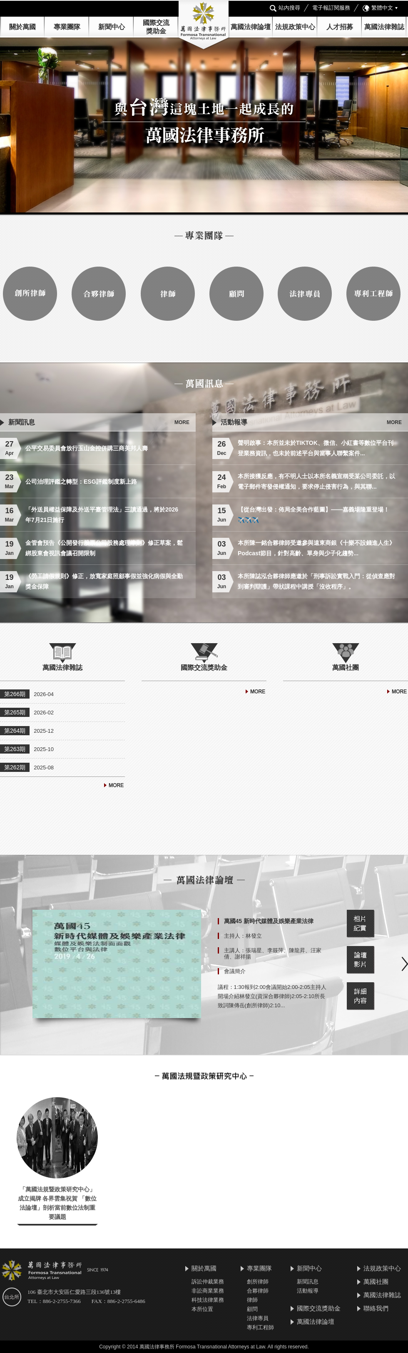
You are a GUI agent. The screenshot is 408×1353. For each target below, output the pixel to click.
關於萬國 (22, 26)
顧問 (252, 1309)
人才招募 (339, 26)
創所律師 (258, 1281)
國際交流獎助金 (319, 1308)
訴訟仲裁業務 (208, 1281)
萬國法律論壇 (251, 26)
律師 (252, 1300)
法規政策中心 (295, 26)
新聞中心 (309, 1268)
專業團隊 (67, 26)
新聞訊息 (307, 1281)
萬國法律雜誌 (384, 26)
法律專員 (258, 1318)
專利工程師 (260, 1327)
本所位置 (202, 1309)
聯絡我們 (375, 1308)
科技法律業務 (208, 1300)
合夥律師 (258, 1291)
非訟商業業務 (208, 1291)
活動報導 (307, 1291)
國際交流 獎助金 (156, 27)
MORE (181, 422)
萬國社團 (375, 1281)
